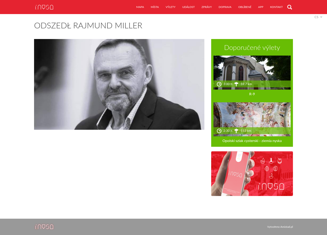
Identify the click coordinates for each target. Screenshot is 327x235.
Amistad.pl (286, 226)
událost (188, 7)
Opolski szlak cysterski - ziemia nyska (252, 140)
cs (316, 17)
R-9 (252, 94)
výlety (170, 7)
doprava (225, 7)
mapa (140, 7)
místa (155, 7)
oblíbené (244, 7)
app (260, 7)
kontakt (276, 7)
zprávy (207, 7)
